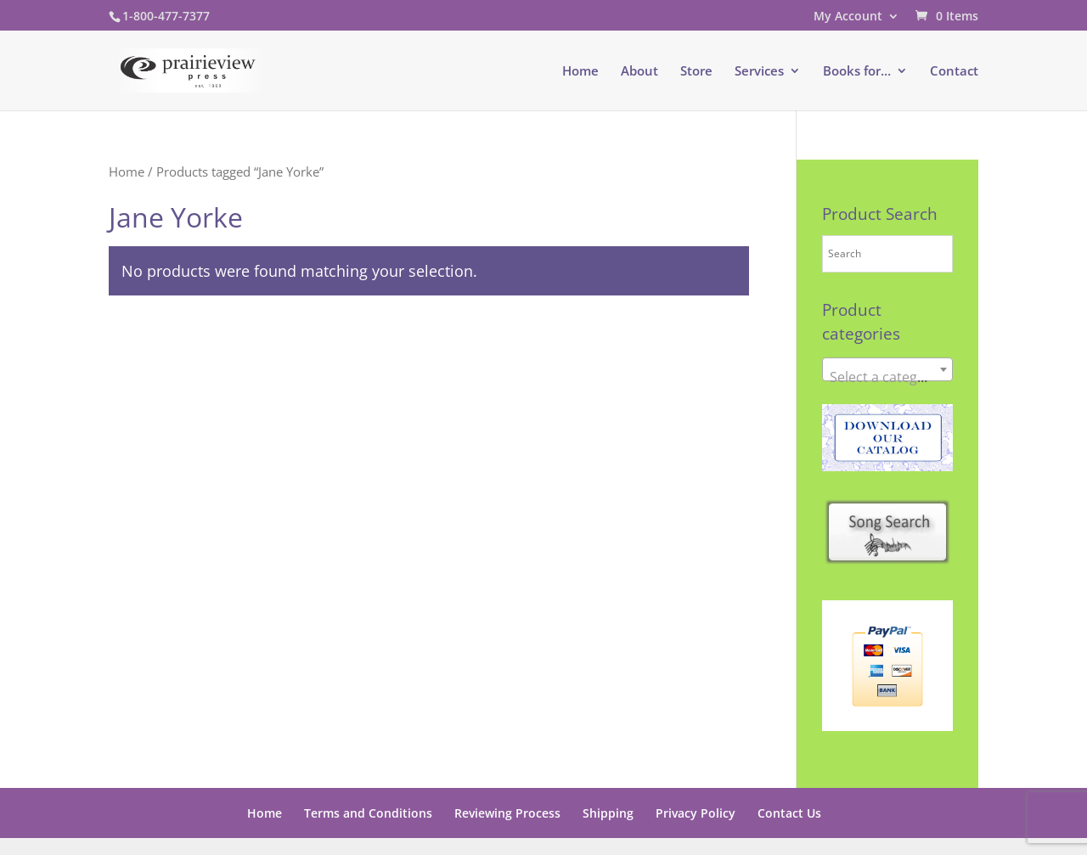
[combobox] (887, 369)
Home (580, 72)
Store (696, 72)
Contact (954, 72)
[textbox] (887, 377)
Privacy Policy (695, 813)
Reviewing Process (507, 813)
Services (759, 72)
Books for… (857, 72)
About (639, 72)
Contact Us (789, 813)
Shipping (608, 813)
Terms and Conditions (368, 813)
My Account (848, 17)
